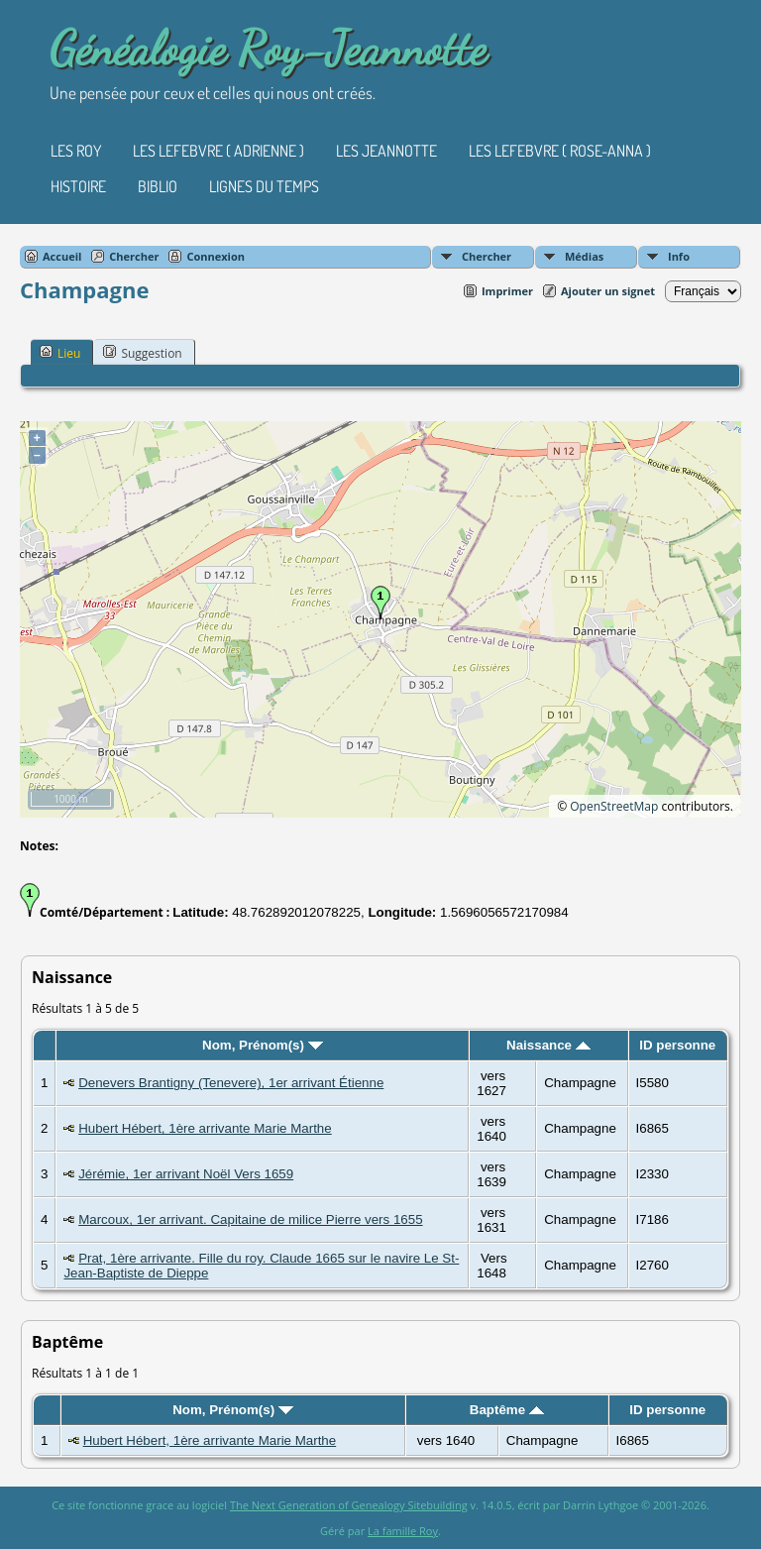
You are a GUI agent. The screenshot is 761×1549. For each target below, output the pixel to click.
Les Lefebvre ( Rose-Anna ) (560, 151)
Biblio (157, 186)
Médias (584, 256)
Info (679, 256)
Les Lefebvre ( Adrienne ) (218, 151)
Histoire (78, 186)
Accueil (62, 256)
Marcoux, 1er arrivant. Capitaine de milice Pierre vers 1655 (250, 1219)
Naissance (548, 1045)
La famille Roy (403, 1530)
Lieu (60, 353)
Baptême (507, 1409)
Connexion (215, 256)
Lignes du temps (264, 186)
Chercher (486, 256)
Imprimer (507, 290)
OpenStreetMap (614, 806)
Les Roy (76, 151)
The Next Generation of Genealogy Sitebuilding (349, 1504)
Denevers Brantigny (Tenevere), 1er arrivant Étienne (230, 1082)
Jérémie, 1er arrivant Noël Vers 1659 (185, 1173)
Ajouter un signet (608, 290)
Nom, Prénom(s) (262, 1045)
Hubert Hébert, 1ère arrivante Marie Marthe (205, 1128)
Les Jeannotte (386, 151)
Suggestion (142, 353)
